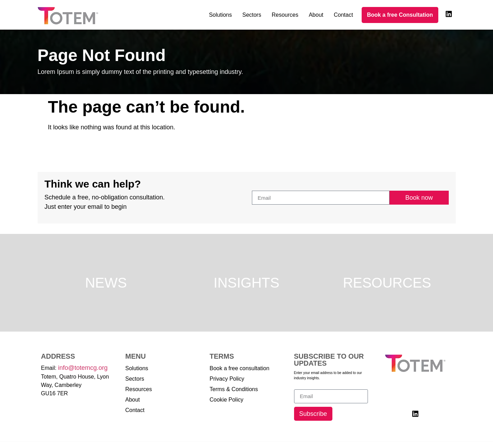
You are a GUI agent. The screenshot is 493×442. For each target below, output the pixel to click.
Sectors (251, 15)
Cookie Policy (227, 400)
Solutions (220, 15)
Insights (246, 282)
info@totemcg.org (82, 367)
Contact (343, 15)
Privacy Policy (227, 379)
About (316, 15)
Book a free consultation (240, 368)
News (106, 282)
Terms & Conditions (234, 389)
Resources (285, 15)
